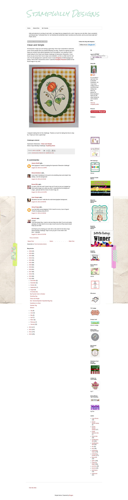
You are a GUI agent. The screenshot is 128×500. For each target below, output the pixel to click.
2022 (30, 260)
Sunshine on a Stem (35, 303)
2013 (30, 327)
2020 (30, 265)
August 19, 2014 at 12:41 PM (39, 192)
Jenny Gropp (35, 207)
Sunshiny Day (33, 296)
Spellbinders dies (50, 152)
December (33, 280)
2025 (30, 253)
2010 (30, 334)
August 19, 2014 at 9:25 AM (39, 179)
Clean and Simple (46, 144)
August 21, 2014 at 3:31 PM (39, 234)
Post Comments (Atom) (40, 244)
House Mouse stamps (94, 428)
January (32, 324)
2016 (30, 274)
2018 (30, 269)
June (31, 313)
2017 (30, 271)
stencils (94, 468)
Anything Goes (50, 145)
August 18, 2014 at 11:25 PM (39, 167)
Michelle (34, 218)
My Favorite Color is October (37, 294)
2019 (30, 267)
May (31, 315)
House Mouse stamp (95, 422)
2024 (30, 255)
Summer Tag (33, 305)
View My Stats (32, 487)
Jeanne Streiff (35, 163)
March (32, 319)
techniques (95, 470)
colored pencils (35, 152)
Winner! (32, 307)
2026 (30, 251)
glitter (93, 460)
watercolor (94, 473)
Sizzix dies (95, 436)
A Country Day (34, 291)
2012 (30, 329)
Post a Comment (34, 238)
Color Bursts (95, 418)
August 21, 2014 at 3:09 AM (39, 213)
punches (94, 466)
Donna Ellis (35, 184)
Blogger (71, 495)
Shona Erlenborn (36, 173)
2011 (30, 331)
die (93, 446)
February (32, 322)
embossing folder (95, 451)
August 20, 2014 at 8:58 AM (39, 201)
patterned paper (94, 463)
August (32, 289)
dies (93, 448)
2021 (30, 262)
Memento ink (42, 152)
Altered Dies (36, 28)
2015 (30, 276)
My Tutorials (45, 28)
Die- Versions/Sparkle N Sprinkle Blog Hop (41, 301)
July (31, 310)
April (31, 317)
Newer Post (31, 241)
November (33, 283)
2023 (30, 258)
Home (28, 28)
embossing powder (95, 454)
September (33, 287)
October (32, 285)
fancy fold (94, 457)
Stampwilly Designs (62, 13)
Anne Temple (35, 197)
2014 (30, 278)
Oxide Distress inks (95, 432)
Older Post (71, 241)
